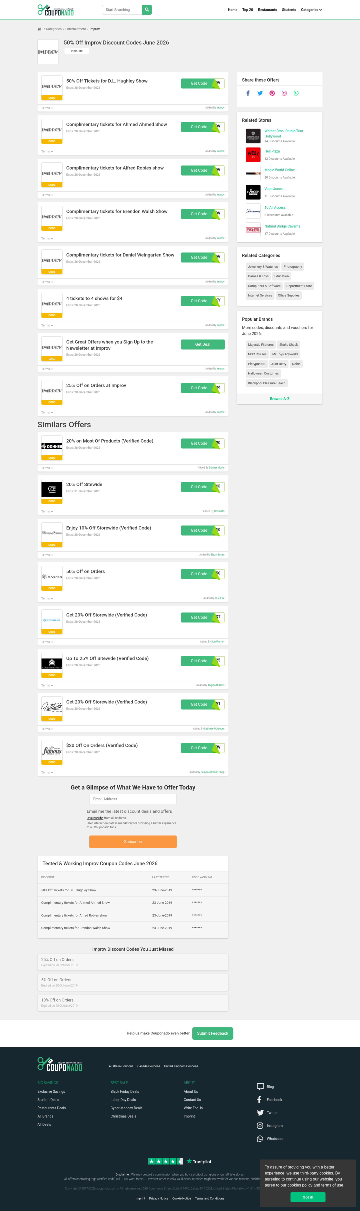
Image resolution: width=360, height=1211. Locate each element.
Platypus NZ (257, 364)
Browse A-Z (280, 398)
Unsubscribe (95, 818)
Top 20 (247, 10)
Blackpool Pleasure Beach (267, 383)
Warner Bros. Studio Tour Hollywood (283, 133)
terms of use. (332, 1185)
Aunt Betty (278, 364)
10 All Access (275, 208)
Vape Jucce (273, 189)
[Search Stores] (147, 10)
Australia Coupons (121, 1066)
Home (232, 10)
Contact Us (192, 1100)
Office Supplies (289, 295)
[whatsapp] (296, 93)
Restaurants (267, 10)
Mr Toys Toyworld (285, 354)
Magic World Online (279, 170)
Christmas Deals (123, 1116)
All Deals (44, 1124)
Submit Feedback (212, 1033)
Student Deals (48, 1100)
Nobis (296, 364)
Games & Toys (258, 276)
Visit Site (77, 51)
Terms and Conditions (209, 1198)
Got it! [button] (308, 1197)
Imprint (189, 1116)
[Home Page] (42, 29)
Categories (309, 10)
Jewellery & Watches (263, 266)
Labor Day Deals (123, 1100)
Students (289, 10)
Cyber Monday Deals (127, 1108)
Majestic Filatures (261, 344)
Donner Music (216, 467)
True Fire (219, 598)
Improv (95, 29)
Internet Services (260, 295)
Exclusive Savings (51, 1092)
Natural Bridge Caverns (282, 226)
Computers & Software (264, 286)
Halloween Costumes (263, 373)
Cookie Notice (181, 1198)
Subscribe (133, 841)
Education (281, 276)
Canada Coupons (148, 1066)
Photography (293, 266)
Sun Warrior (217, 641)
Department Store (299, 286)
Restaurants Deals (52, 1108)
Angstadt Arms (216, 685)
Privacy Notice (158, 1198)
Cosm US (219, 511)
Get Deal (202, 344)
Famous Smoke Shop (212, 772)
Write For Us (193, 1108)
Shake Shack (288, 344)
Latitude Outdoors (214, 728)
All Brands (45, 1116)
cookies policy (300, 1185)
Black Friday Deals (125, 1092)
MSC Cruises (257, 354)
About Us (191, 1092)
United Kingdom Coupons (181, 1066)
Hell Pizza (272, 151)
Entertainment (76, 29)
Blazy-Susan (217, 554)
